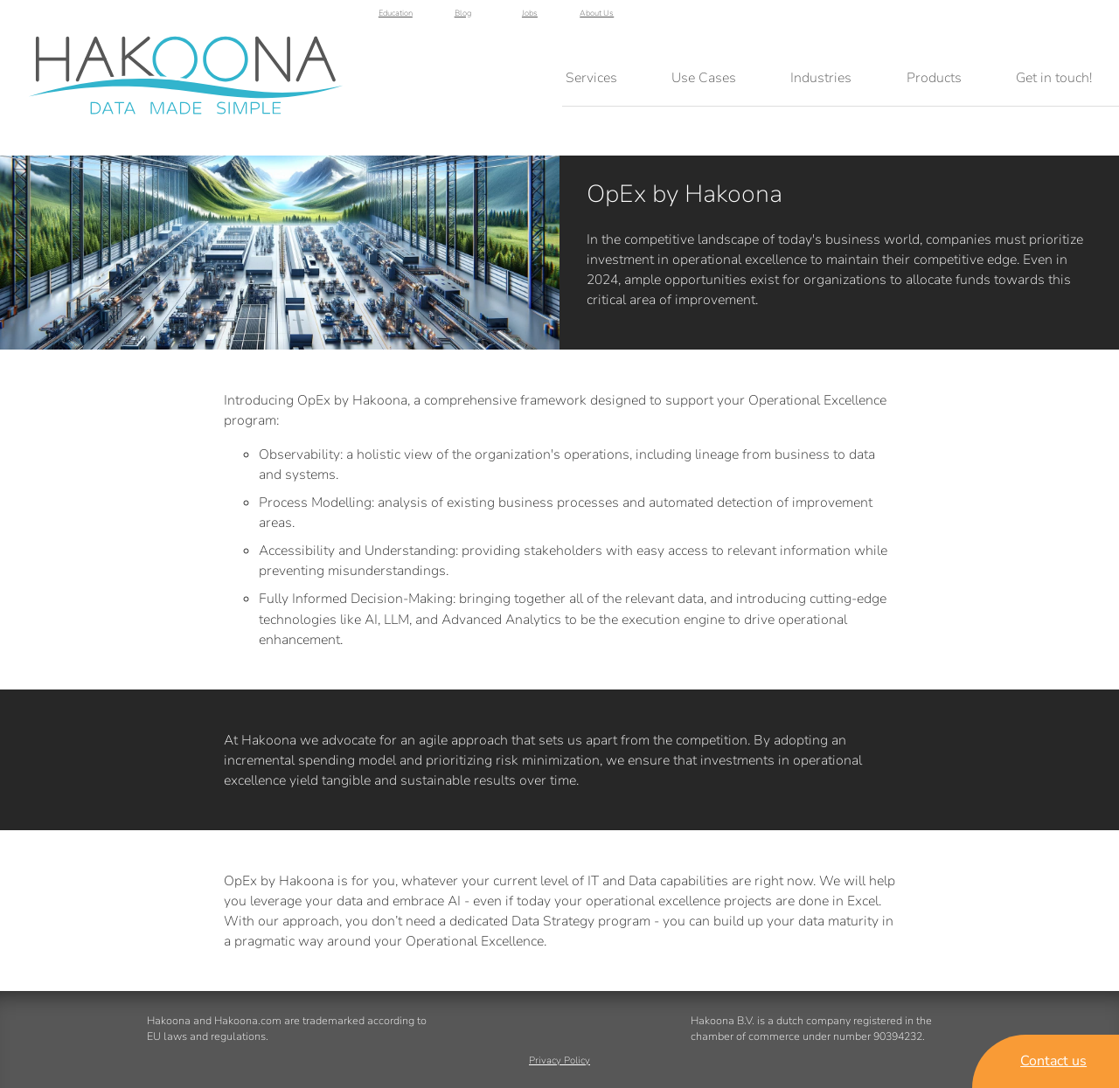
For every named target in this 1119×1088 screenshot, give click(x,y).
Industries (820, 77)
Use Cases (703, 77)
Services (591, 77)
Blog (951, 19)
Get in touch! (1054, 77)
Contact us (1053, 1061)
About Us (1086, 19)
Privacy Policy (559, 1061)
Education (884, 19)
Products (934, 77)
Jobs (1018, 19)
